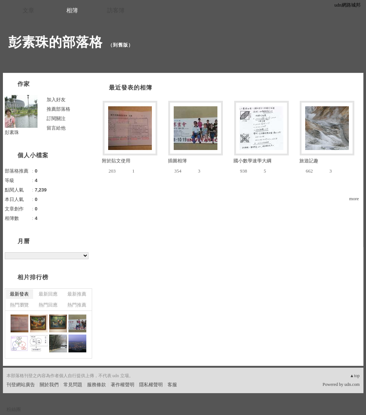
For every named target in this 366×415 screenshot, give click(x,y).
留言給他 (56, 128)
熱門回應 (48, 305)
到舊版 (120, 45)
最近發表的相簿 (130, 87)
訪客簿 (116, 10)
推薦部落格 (58, 109)
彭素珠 (12, 132)
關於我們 (49, 384)
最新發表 (19, 294)
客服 (172, 384)
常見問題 (72, 384)
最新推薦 (76, 294)
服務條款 (96, 384)
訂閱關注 (56, 118)
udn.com (352, 384)
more (354, 198)
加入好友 (56, 99)
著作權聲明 (122, 384)
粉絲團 (14, 409)
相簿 (72, 10)
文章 (28, 10)
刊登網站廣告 (21, 384)
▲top (354, 375)
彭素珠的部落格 (55, 42)
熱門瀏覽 (19, 305)
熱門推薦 (76, 305)
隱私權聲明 (151, 384)
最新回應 (48, 294)
